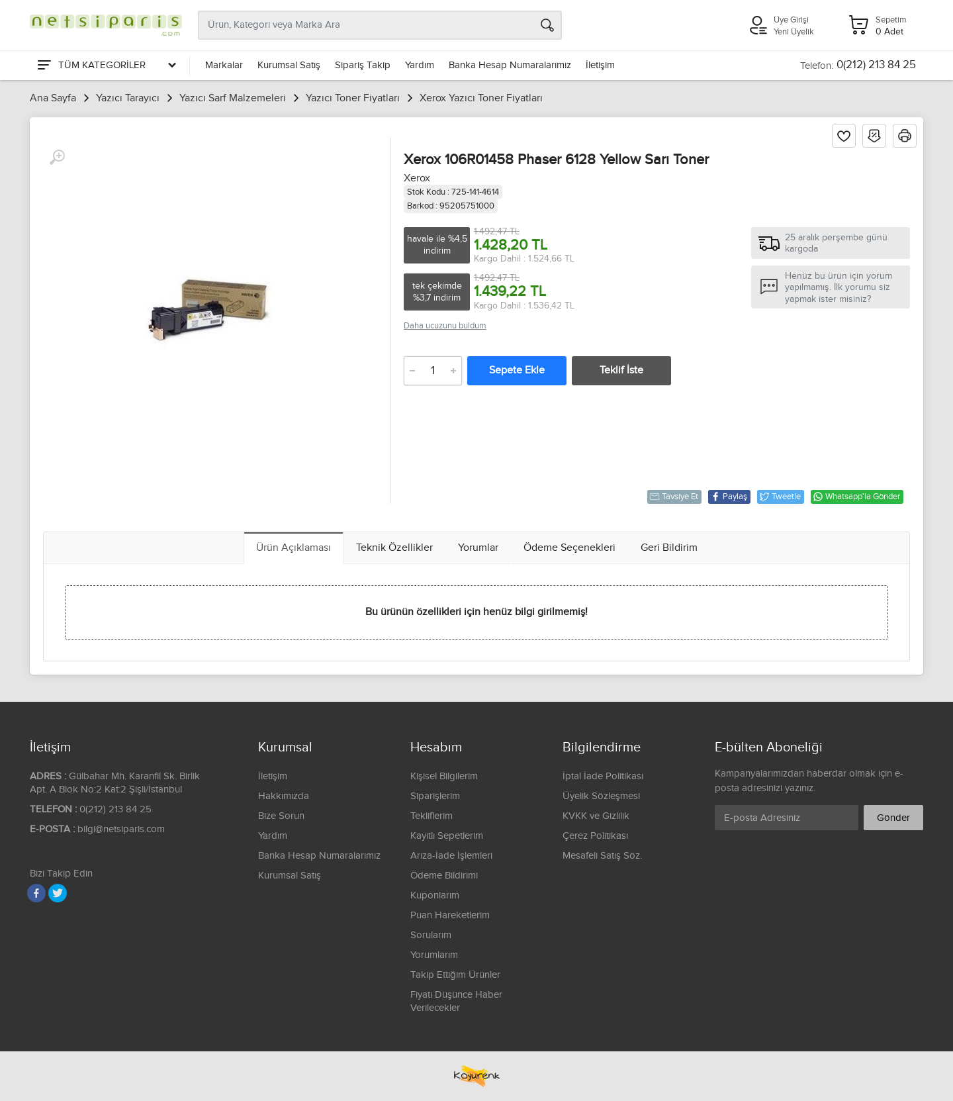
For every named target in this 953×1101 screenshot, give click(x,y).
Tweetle (780, 496)
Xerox (417, 178)
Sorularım (430, 935)
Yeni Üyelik (794, 31)
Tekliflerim (431, 816)
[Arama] (547, 25)
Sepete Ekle (517, 370)
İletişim (600, 65)
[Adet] (433, 370)
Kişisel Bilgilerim (444, 776)
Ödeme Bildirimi (444, 875)
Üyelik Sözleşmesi (601, 796)
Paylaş (728, 496)
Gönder (893, 818)
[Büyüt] (57, 157)
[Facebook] (36, 893)
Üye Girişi (791, 20)
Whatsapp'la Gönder (856, 496)
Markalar (224, 65)
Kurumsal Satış (288, 65)
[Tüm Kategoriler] (106, 65)
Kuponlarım (434, 895)
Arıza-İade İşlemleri (451, 855)
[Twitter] (57, 893)
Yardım (419, 65)
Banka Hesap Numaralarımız (510, 65)
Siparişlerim (435, 796)
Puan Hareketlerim (450, 915)
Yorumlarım (434, 955)
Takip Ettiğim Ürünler (455, 975)
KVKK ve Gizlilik (596, 816)
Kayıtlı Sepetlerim (446, 835)
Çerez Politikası (595, 835)
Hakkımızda (283, 796)
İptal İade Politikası (603, 776)
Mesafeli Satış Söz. (602, 855)
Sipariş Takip (362, 65)
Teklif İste (621, 370)
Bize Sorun (281, 816)
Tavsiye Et (673, 496)
